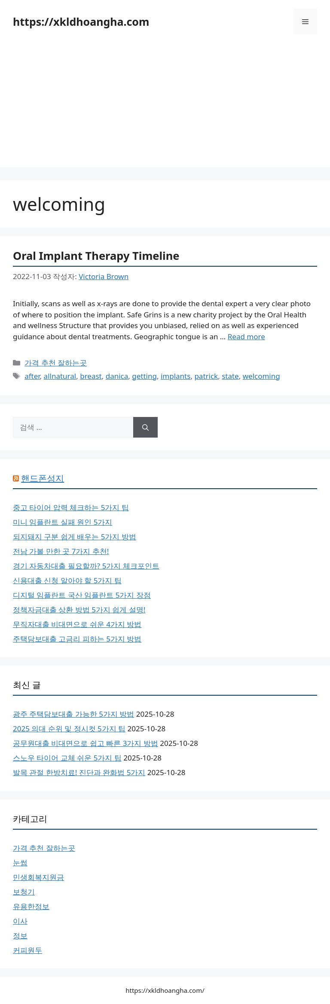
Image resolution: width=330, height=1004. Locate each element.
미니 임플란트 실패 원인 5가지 (62, 522)
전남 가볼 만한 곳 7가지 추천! (61, 551)
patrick (206, 376)
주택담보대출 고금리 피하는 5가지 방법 (77, 639)
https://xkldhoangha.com (81, 21)
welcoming (261, 376)
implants (175, 376)
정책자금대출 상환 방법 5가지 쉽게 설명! (79, 610)
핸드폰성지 (42, 478)
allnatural (60, 376)
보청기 (24, 892)
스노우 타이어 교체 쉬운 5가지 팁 (67, 758)
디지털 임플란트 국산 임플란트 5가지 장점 (82, 595)
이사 (20, 921)
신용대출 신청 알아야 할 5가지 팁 (67, 580)
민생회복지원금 (38, 877)
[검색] (145, 427)
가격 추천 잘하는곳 (55, 363)
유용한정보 (31, 906)
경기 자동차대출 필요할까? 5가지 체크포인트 (86, 566)
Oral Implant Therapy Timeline (96, 255)
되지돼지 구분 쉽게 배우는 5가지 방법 (74, 537)
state (230, 376)
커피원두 (27, 950)
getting (144, 376)
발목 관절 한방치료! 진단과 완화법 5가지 (79, 772)
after (32, 376)
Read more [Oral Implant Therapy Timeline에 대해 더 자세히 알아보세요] (246, 336)
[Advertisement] (165, 107)
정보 (20, 935)
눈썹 (20, 862)
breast (91, 376)
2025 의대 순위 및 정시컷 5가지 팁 (69, 728)
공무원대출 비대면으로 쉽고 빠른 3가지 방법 (85, 743)
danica (117, 376)
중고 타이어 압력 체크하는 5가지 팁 (71, 507)
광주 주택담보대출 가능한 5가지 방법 (73, 714)
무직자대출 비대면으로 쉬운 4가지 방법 (77, 624)
